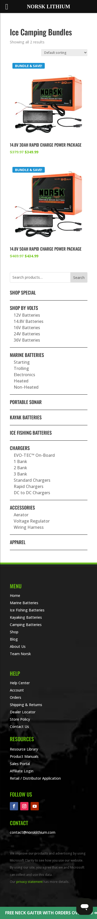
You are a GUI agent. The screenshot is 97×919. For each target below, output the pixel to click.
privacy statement (29, 881)
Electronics (24, 374)
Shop (14, 631)
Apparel (18, 542)
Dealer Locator (22, 711)
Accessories (22, 507)
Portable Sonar (26, 402)
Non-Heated (26, 387)
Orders (15, 697)
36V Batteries (27, 340)
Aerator (21, 515)
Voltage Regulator (32, 521)
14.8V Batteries (28, 321)
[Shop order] (64, 52)
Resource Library (24, 749)
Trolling (21, 368)
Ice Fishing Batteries (31, 432)
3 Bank (20, 474)
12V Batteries (27, 315)
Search (79, 277)
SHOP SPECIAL (23, 292)
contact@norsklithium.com (32, 832)
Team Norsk (20, 653)
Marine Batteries (27, 354)
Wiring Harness (29, 527)
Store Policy (20, 719)
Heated (21, 381)
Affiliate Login (21, 770)
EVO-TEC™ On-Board (34, 455)
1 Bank (20, 461)
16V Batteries (27, 327)
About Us (18, 646)
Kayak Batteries (26, 417)
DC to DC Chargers (32, 493)
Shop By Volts (24, 307)
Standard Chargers (32, 480)
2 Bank (20, 468)
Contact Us (19, 726)
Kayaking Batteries (26, 617)
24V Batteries (27, 334)
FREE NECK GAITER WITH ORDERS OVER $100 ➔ (51, 913)
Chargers (20, 448)
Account (17, 690)
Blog (14, 639)
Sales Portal (20, 763)
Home (15, 595)
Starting (22, 362)
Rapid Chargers (28, 486)
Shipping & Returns (26, 704)
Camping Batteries (26, 624)
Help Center (20, 682)
